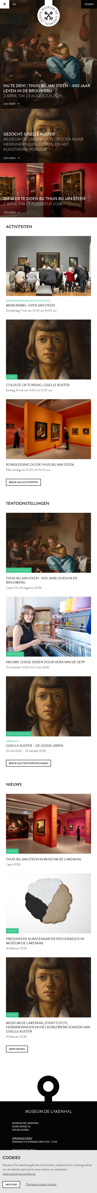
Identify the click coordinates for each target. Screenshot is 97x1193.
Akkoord (11, 1184)
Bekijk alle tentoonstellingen (28, 763)
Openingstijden (22, 1138)
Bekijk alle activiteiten (23, 482)
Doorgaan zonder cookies (41, 1184)
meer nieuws (17, 1049)
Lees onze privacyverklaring (19, 1174)
